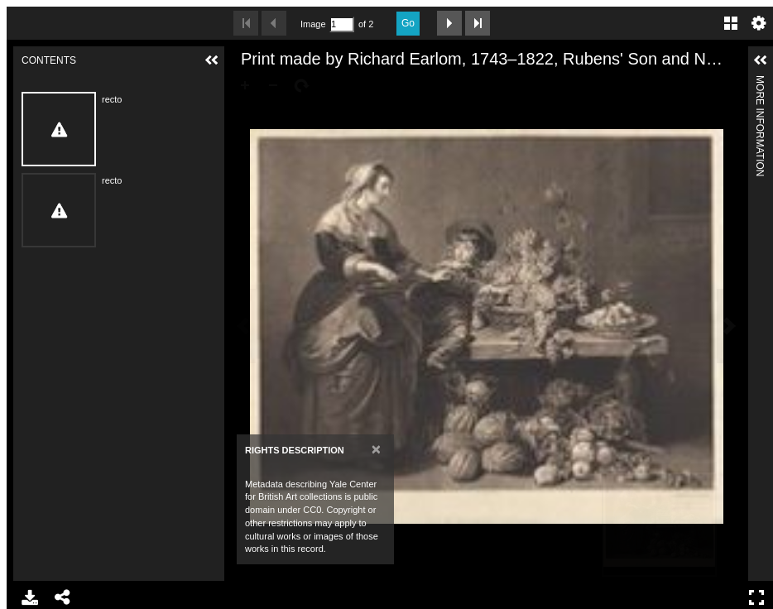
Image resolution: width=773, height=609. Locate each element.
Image (312, 24)
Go (408, 23)
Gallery (730, 23)
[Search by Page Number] (341, 24)
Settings (759, 23)
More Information (760, 82)
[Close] (376, 449)
